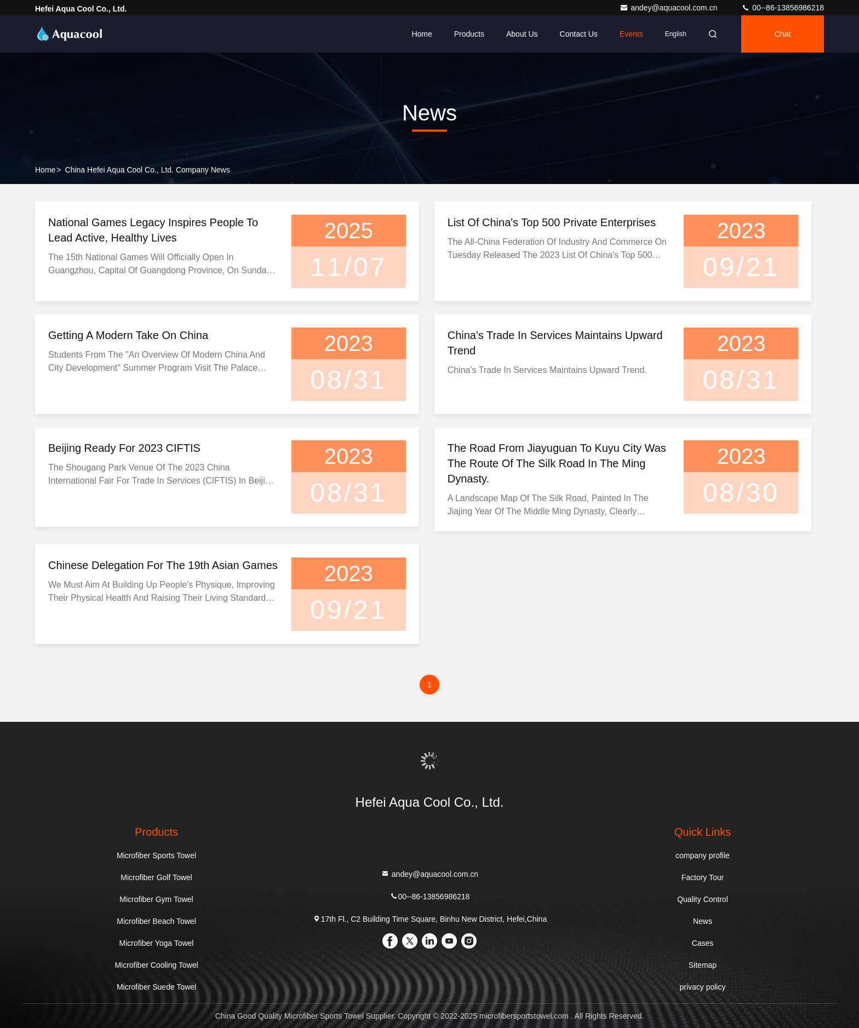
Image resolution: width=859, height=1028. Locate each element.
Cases (703, 943)
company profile (702, 855)
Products (469, 34)
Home (421, 34)
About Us (522, 34)
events (631, 34)
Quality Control (702, 899)
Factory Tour (703, 877)
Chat (783, 34)
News (702, 921)
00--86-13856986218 (782, 7)
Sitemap (703, 965)
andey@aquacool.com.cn (669, 7)
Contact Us (579, 34)
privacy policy (702, 987)
